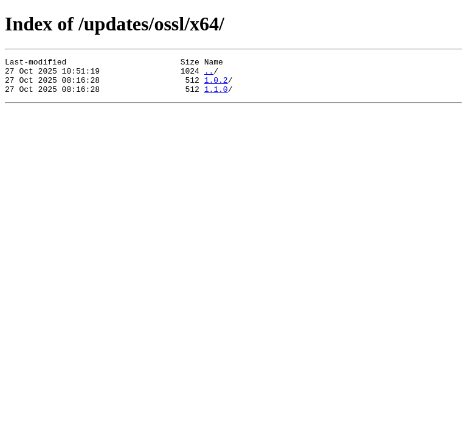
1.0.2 (216, 85)
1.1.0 (216, 96)
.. (209, 74)
